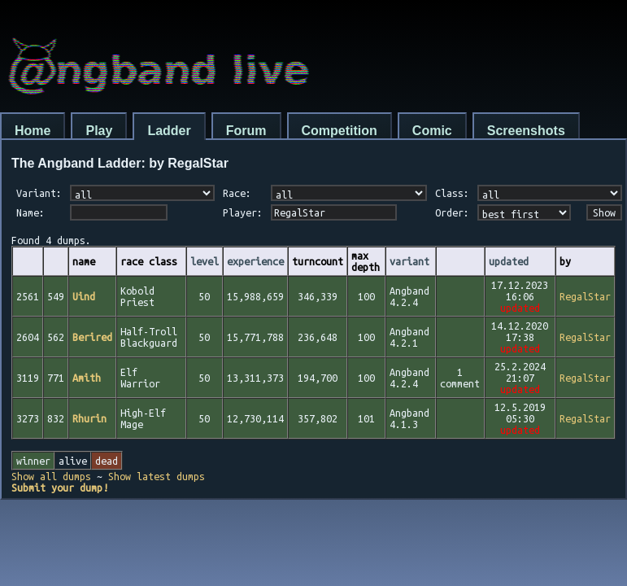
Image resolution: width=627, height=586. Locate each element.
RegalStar (585, 296)
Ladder (168, 131)
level (204, 261)
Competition (339, 131)
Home (32, 131)
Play (98, 131)
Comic (432, 131)
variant (409, 261)
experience (255, 261)
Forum (246, 131)
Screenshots (526, 131)
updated (509, 261)
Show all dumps (51, 476)
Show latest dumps (156, 476)
